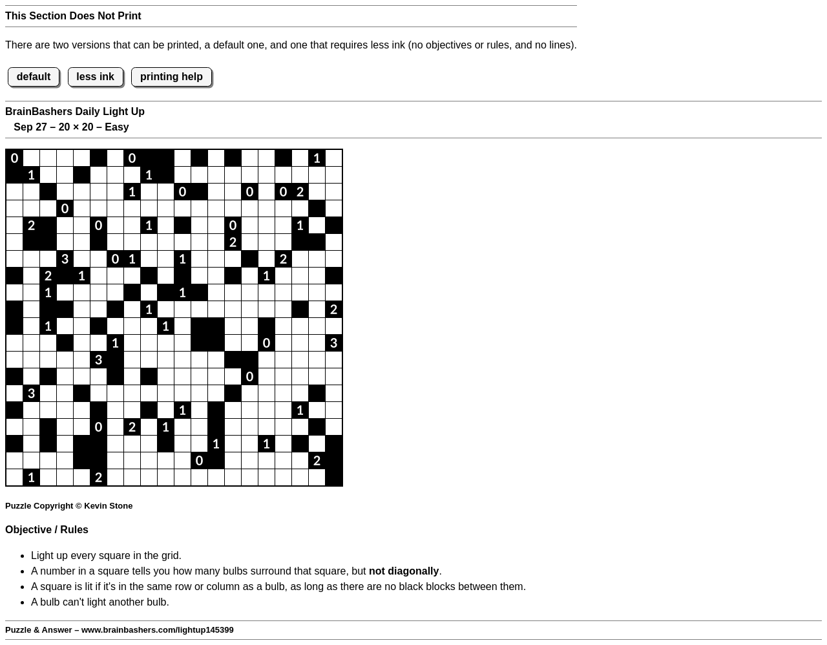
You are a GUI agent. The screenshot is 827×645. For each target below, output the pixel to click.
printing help (171, 76)
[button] (14, 158)
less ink (95, 76)
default (33, 76)
